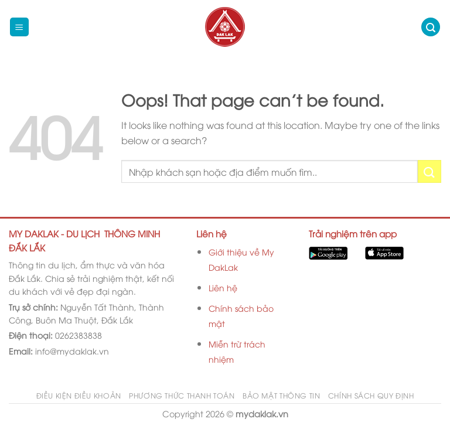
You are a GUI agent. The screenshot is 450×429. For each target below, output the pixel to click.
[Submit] (429, 171)
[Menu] (19, 27)
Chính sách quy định (371, 395)
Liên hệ (223, 287)
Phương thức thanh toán (181, 395)
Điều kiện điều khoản (78, 395)
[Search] (430, 27)
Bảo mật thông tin (281, 395)
